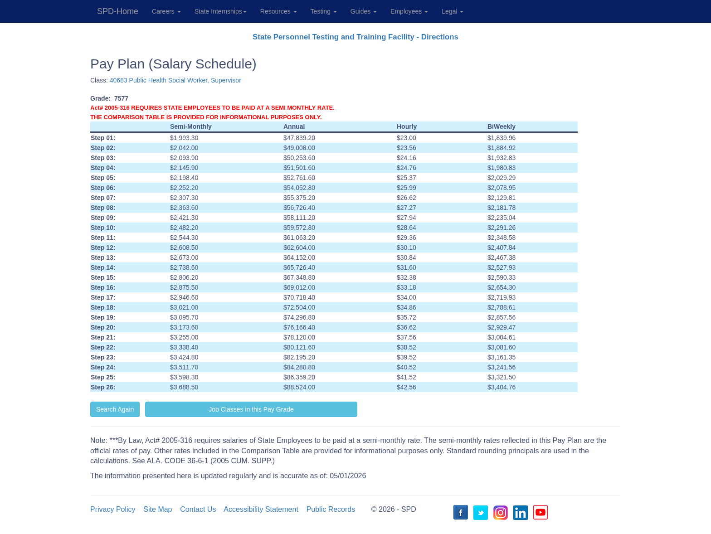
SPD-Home (117, 11)
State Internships (221, 11)
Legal (452, 11)
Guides (364, 11)
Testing (324, 11)
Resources (278, 11)
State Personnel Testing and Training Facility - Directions (355, 37)
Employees (409, 11)
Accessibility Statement (261, 509)
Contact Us (198, 509)
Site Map (157, 509)
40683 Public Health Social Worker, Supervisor (175, 80)
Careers (166, 11)
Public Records (331, 509)
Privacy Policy (113, 509)
